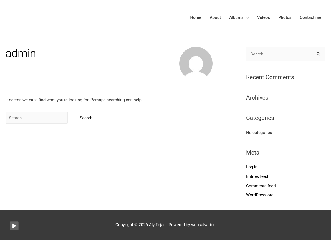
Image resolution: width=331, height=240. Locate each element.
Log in (251, 167)
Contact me (310, 17)
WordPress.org (260, 195)
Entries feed (257, 176)
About (215, 17)
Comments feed (261, 185)
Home (195, 17)
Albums (236, 17)
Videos (263, 17)
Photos (285, 17)
